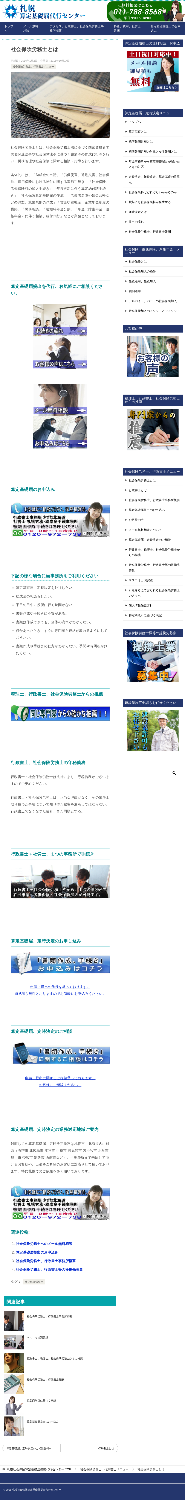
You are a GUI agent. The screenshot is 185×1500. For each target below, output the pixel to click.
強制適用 (135, 291)
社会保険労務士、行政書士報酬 (45, 1379)
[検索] (153, 773)
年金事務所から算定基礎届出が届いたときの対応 (154, 164)
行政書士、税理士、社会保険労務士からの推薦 (55, 1358)
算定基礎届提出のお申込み (166, 28)
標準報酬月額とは (141, 141)
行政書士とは (106, 1448)
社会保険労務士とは (142, 480)
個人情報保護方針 (141, 605)
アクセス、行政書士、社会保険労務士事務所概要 (77, 28)
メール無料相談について (145, 530)
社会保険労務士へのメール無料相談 (44, 1244)
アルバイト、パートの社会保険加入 (153, 301)
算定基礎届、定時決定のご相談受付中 (29, 1448)
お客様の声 (136, 519)
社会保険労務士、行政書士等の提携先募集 (49, 1269)
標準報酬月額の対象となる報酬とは (153, 151)
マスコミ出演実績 (37, 1337)
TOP (39, 1469)
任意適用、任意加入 (142, 281)
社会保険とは (138, 261)
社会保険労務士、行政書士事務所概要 (46, 1261)
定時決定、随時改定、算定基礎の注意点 (154, 179)
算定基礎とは (138, 131)
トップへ (8, 28)
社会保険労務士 (34, 1281)
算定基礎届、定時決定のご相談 (150, 539)
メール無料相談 (30, 28)
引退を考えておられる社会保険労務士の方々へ (154, 592)
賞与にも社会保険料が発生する (150, 202)
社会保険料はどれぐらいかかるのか (153, 192)
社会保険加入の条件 (142, 271)
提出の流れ (136, 221)
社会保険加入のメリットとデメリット (154, 311)
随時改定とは (138, 212)
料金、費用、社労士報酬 (127, 28)
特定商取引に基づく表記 (41, 1400)
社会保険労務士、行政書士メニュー (33, 66)
